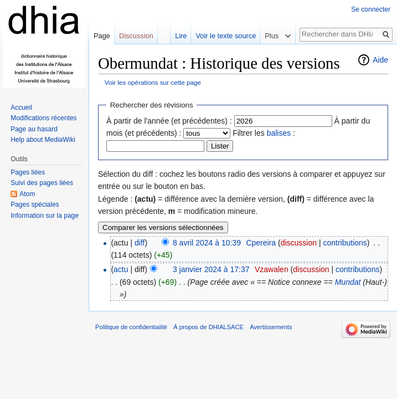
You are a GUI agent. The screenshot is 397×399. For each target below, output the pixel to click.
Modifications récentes (43, 118)
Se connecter (370, 9)
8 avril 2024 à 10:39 (207, 242)
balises (279, 133)
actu (121, 269)
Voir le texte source (225, 36)
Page (102, 36)
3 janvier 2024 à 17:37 (211, 269)
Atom (27, 194)
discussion (299, 242)
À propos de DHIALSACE (208, 327)
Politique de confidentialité (131, 327)
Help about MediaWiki (43, 140)
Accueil (21, 107)
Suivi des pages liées (42, 183)
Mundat (348, 282)
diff (140, 242)
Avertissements (271, 327)
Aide (380, 59)
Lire (181, 36)
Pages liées (28, 172)
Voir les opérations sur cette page (153, 82)
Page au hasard (34, 129)
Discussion (136, 36)
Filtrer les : (264, 133)
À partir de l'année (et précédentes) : (169, 120)
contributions (345, 242)
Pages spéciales (35, 204)
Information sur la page (45, 215)
